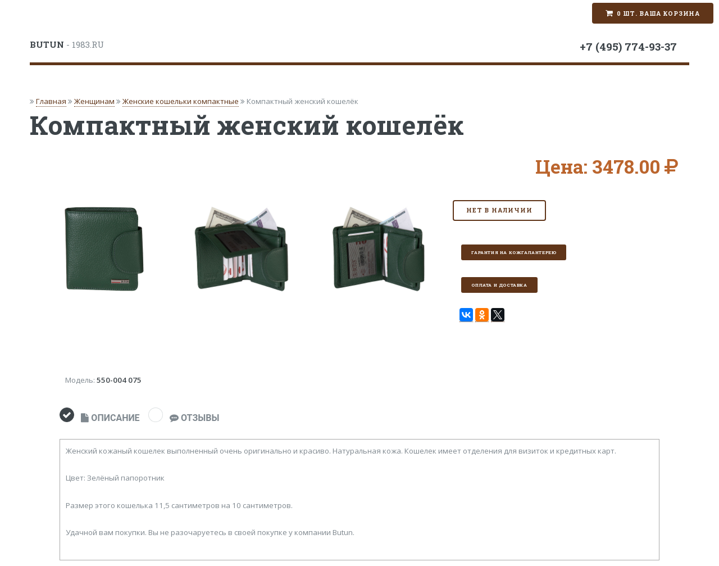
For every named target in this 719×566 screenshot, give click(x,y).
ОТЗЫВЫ (194, 418)
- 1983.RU (67, 44)
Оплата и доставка (499, 285)
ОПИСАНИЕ (110, 418)
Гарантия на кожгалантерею (513, 252)
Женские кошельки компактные (180, 101)
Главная (51, 101)
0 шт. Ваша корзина (658, 13)
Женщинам (94, 101)
